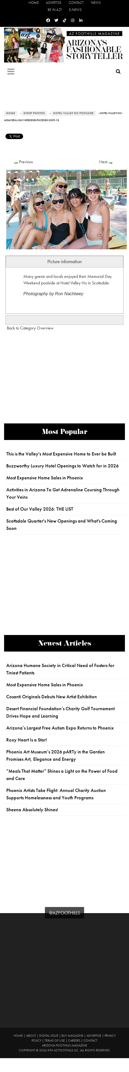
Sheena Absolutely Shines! (32, 810)
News (96, 3)
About (31, 1036)
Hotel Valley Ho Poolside (73, 113)
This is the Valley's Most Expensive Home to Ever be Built (61, 454)
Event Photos (34, 113)
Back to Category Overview (30, 328)
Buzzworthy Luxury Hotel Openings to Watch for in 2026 (62, 466)
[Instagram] (72, 20)
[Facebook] (48, 20)
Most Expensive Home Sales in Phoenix (44, 478)
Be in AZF (55, 10)
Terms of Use (55, 1040)
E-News (75, 10)
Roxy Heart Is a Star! (26, 740)
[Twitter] (56, 20)
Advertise (53, 3)
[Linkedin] (80, 20)
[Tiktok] (64, 20)
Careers (74, 1040)
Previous (26, 161)
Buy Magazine (72, 1036)
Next (103, 161)
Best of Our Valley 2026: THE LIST (39, 509)
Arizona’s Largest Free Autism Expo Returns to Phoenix (60, 728)
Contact (76, 3)
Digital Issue (48, 1036)
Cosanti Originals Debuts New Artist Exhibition (51, 697)
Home (34, 3)
